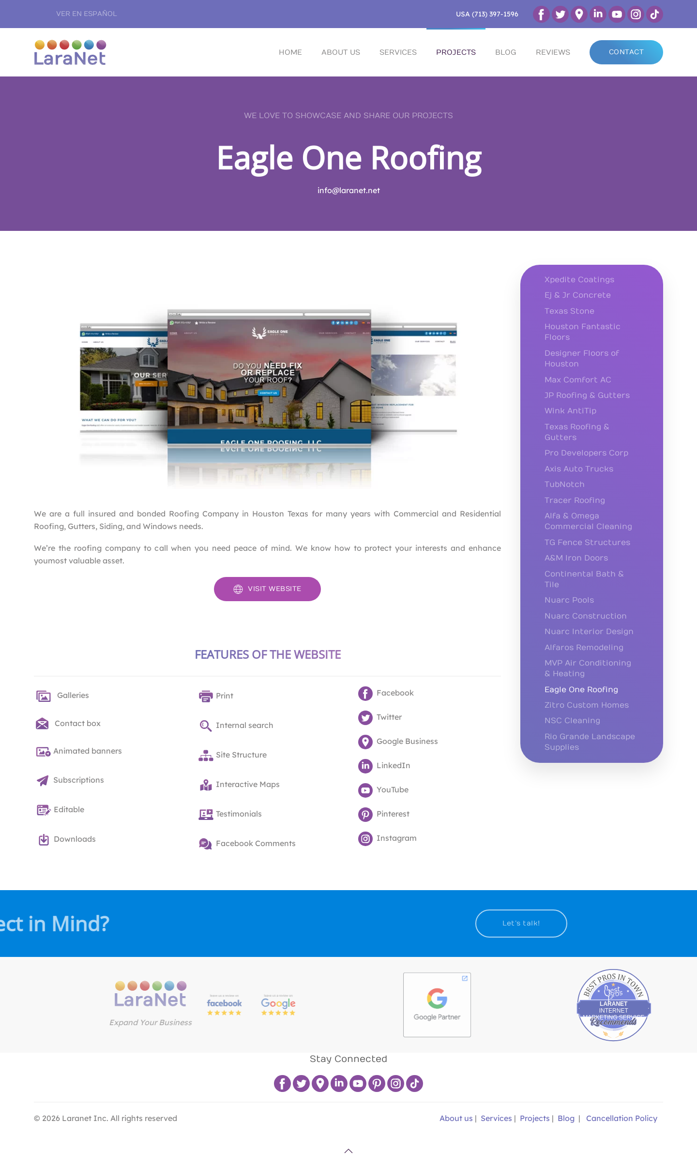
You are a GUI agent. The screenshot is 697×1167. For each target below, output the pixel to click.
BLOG (505, 52)
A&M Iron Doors (576, 558)
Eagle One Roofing (348, 157)
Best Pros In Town (656, 976)
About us (455, 1118)
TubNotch (565, 484)
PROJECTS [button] (456, 52)
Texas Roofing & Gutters (577, 432)
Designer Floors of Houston (582, 358)
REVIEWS (553, 52)
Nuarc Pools (569, 600)
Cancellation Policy (621, 1118)
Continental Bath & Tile (584, 579)
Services (496, 1118)
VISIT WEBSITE (267, 589)
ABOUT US (340, 52)
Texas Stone (569, 311)
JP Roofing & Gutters (587, 395)
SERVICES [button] (398, 52)
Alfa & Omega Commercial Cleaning (588, 521)
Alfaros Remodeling (584, 647)
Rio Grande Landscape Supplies (590, 742)
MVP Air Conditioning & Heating (588, 668)
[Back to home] (70, 52)
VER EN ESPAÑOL (86, 14)
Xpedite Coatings (579, 279)
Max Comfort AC (578, 380)
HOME (290, 52)
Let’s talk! (479, 923)
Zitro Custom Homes (587, 705)
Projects (535, 1118)
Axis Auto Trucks (579, 469)
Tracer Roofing (575, 500)
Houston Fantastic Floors (583, 332)
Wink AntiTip (570, 411)
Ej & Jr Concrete (578, 295)
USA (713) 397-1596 (487, 14)
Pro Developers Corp (586, 453)
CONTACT (626, 52)
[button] (348, 1151)
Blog (566, 1118)
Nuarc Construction (586, 616)
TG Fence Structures (587, 542)
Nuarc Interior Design (589, 631)
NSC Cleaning (572, 720)
